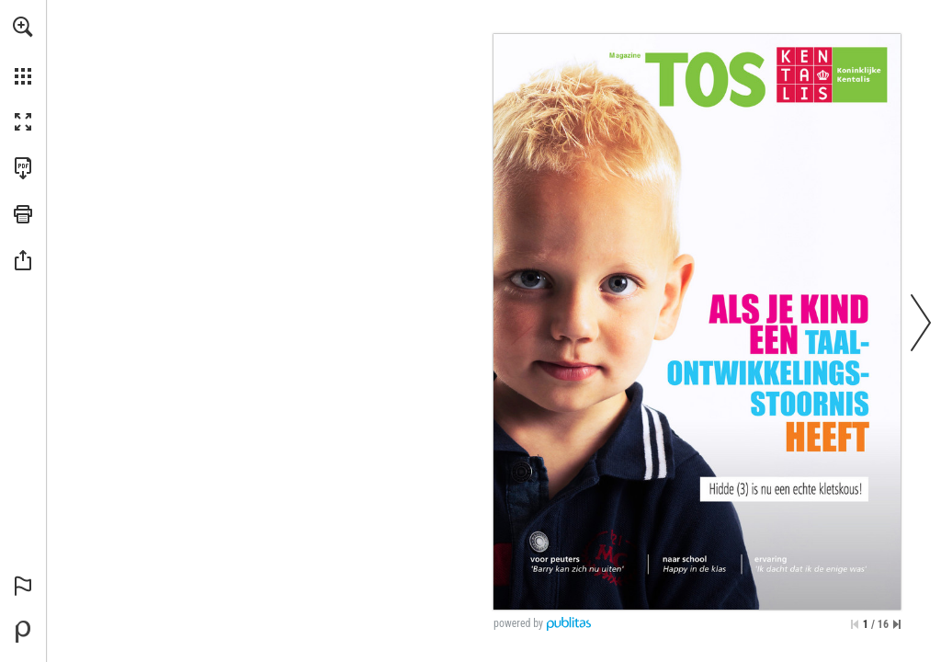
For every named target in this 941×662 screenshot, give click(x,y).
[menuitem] (23, 50)
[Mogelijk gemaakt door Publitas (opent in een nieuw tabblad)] (23, 632)
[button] (23, 27)
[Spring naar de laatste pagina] (897, 624)
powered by (518, 623)
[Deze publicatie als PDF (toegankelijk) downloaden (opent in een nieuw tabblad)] (23, 168)
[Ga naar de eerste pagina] (854, 624)
